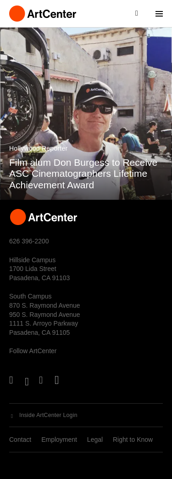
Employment (59, 439)
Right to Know (133, 439)
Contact (20, 439)
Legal (95, 439)
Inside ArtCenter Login (48, 415)
